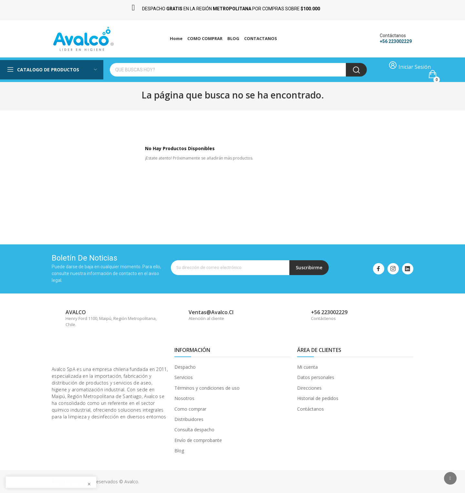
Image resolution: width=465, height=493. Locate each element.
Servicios (183, 377)
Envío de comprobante (198, 440)
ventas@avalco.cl (211, 312)
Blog (179, 450)
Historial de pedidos (317, 398)
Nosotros (184, 398)
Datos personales (315, 377)
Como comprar (190, 409)
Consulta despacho (194, 429)
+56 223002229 (396, 41)
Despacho (185, 367)
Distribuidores (188, 419)
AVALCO (76, 312)
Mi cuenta (307, 367)
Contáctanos (310, 409)
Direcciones (309, 388)
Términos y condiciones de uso (207, 388)
